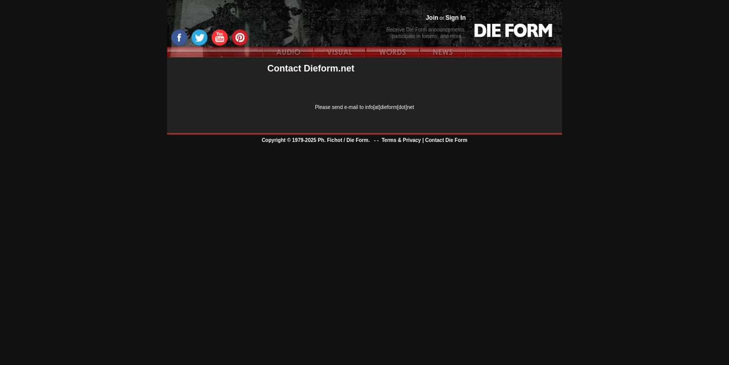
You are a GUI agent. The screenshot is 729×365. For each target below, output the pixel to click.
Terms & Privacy (401, 140)
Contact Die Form (446, 140)
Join (432, 17)
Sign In (456, 17)
